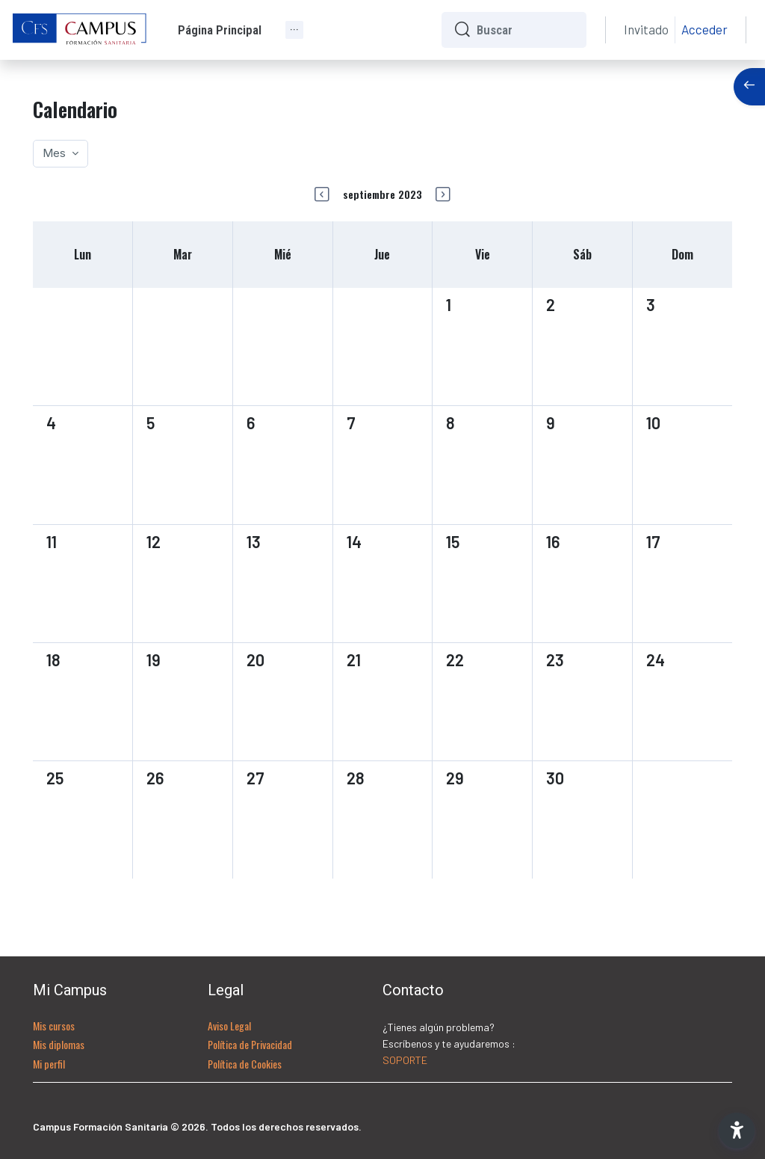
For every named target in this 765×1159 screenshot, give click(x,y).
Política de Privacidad (250, 1044)
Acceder (704, 29)
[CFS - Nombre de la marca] (80, 30)
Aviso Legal (229, 1025)
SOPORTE (404, 1060)
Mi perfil (49, 1064)
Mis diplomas (58, 1044)
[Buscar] (525, 30)
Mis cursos (54, 1025)
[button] (737, 1131)
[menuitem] (294, 30)
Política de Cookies (245, 1064)
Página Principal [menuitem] (219, 29)
